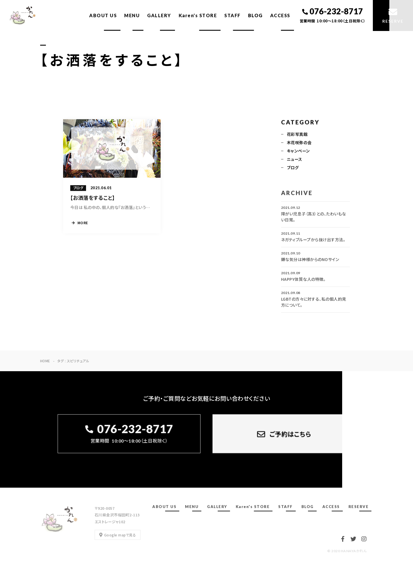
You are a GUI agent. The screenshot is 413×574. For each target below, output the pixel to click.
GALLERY (159, 15)
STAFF (232, 15)
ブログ (293, 168)
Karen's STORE (198, 15)
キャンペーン (298, 151)
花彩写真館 (297, 134)
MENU (132, 15)
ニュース (294, 159)
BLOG (255, 15)
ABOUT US (103, 15)
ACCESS (280, 15)
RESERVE (358, 506)
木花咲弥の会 (299, 143)
